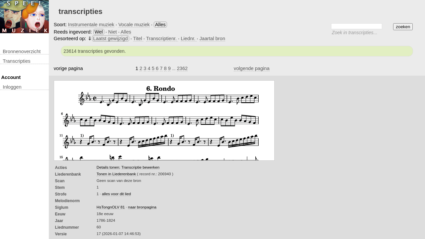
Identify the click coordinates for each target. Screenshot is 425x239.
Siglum (61, 207)
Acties (61, 167)
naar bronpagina (142, 207)
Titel (138, 38)
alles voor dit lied (116, 194)
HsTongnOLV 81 (111, 207)
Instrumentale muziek (91, 24)
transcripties (16, 61)
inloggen (12, 87)
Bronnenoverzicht (22, 51)
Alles (126, 32)
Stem (60, 187)
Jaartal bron (212, 38)
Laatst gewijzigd (110, 38)
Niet (112, 32)
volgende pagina (252, 68)
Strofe (61, 194)
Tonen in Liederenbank (117, 174)
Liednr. (189, 38)
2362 (182, 68)
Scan (60, 181)
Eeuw (60, 214)
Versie (61, 234)
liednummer (67, 227)
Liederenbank (68, 174)
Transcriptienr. (162, 38)
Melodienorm (67, 201)
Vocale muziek (134, 24)
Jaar (59, 220)
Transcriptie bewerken (140, 167)
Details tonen (108, 167)
